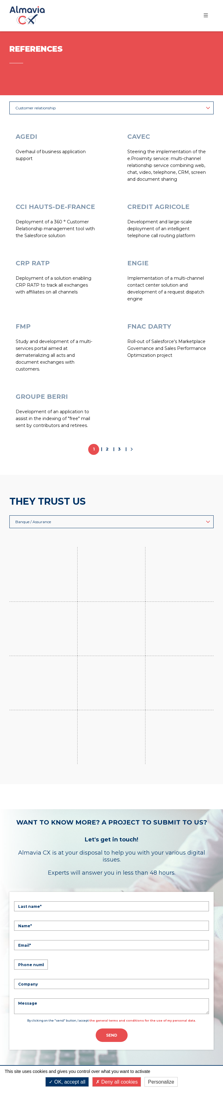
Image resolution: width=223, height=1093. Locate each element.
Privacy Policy (135, 1059)
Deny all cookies (117, 1082)
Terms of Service (176, 1059)
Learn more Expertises (47, 935)
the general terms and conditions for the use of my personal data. (142, 853)
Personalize (161, 1082)
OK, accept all (67, 1082)
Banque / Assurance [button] (112, 521)
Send (111, 868)
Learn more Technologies (51, 987)
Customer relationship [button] (112, 108)
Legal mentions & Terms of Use (111, 1047)
